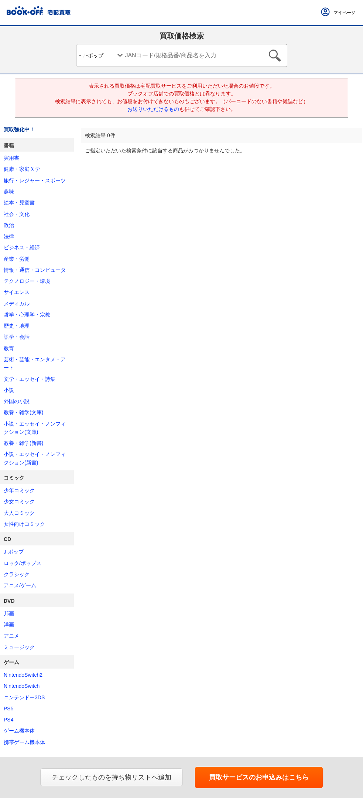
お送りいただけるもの (153, 109)
